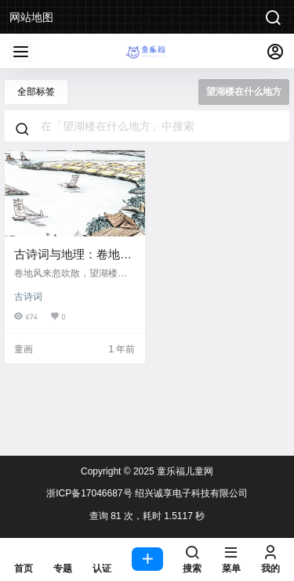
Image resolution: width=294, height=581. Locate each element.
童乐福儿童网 (183, 471)
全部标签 (36, 91)
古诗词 (28, 296)
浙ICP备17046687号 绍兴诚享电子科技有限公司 (147, 493)
